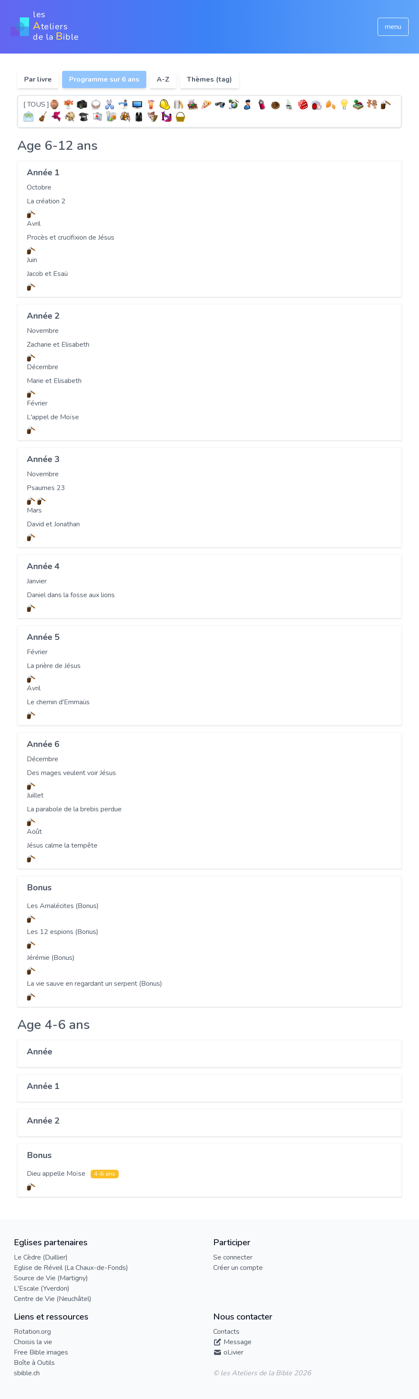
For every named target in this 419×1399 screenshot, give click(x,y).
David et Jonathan (53, 524)
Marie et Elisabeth (54, 381)
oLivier (233, 1352)
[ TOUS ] (36, 104)
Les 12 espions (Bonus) (62, 932)
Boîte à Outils (34, 1362)
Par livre (38, 79)
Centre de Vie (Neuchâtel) (52, 1299)
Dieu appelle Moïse (57, 1173)
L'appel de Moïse (53, 417)
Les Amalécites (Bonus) (63, 906)
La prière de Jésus (54, 666)
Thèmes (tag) (209, 79)
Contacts (226, 1331)
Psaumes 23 (46, 488)
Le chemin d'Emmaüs (58, 702)
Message (238, 1342)
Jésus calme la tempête (62, 845)
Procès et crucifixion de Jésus (70, 237)
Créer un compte (238, 1267)
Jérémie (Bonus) (51, 957)
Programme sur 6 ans (104, 79)
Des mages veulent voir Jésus (71, 773)
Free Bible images (41, 1352)
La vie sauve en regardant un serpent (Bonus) (94, 983)
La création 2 (46, 201)
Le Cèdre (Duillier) (41, 1257)
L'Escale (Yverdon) (41, 1288)
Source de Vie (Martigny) (51, 1278)
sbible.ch (27, 1373)
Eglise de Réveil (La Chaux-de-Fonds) (71, 1267)
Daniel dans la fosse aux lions (71, 595)
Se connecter (232, 1257)
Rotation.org (32, 1331)
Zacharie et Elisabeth (58, 344)
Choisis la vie (33, 1342)
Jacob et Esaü (47, 274)
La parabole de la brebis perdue (74, 809)
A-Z (163, 79)
